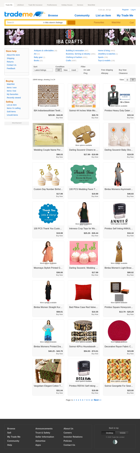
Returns (10, 62)
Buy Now (122, 70)
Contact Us (11, 65)
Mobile (122, 433)
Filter (83, 67)
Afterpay (104, 73)
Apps (38, 445)
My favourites (12, 94)
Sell (9, 433)
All (59, 70)
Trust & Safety (42, 433)
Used (74, 70)
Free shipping (107, 70)
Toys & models (104, 60)
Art (35, 54)
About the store (13, 55)
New (66, 70)
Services (80, 5)
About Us (68, 428)
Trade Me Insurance (35, 5)
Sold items (11, 111)
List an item (104, 15)
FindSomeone (52, 5)
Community (83, 15)
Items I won (12, 87)
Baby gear (38, 57)
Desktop (108, 433)
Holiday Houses (67, 5)
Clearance (123, 73)
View (121, 80)
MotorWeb (91, 5)
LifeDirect (20, 5)
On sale (87, 70)
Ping (85, 73)
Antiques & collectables (44, 50)
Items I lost (11, 91)
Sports (100, 57)
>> (97, 400)
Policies (68, 441)
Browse (54, 15)
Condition (60, 67)
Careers (68, 433)
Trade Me (9, 5)
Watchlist (114, 22)
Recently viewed (14, 98)
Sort (35, 67)
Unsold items (12, 115)
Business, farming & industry (78, 54)
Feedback (11, 68)
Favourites (96, 22)
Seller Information (44, 437)
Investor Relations (73, 437)
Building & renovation (75, 50)
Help (9, 445)
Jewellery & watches (106, 54)
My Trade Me (126, 15)
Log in (133, 10)
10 (92, 400)
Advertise (40, 441)
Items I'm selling (14, 108)
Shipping (10, 58)
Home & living (104, 50)
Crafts (68, 60)
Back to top (115, 428)
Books (36, 60)
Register (125, 10)
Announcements (43, 428)
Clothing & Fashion (74, 57)
